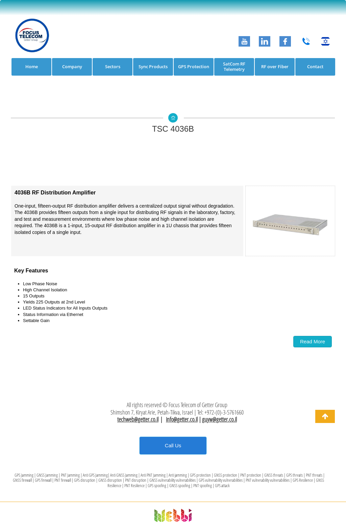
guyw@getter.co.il (219, 419)
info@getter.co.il (182, 419)
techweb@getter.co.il (137, 419)
